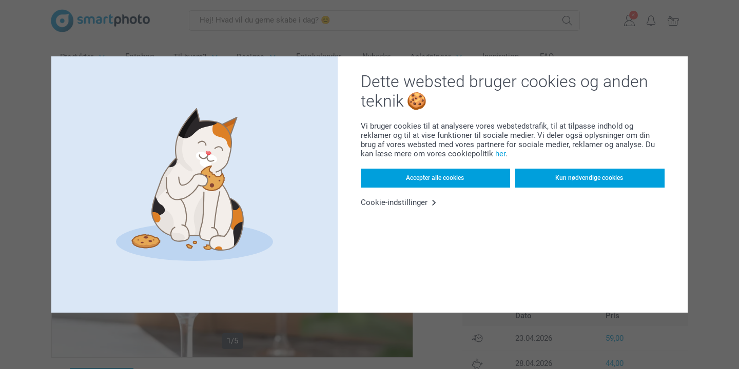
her (500, 153)
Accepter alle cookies (435, 177)
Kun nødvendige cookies (589, 177)
